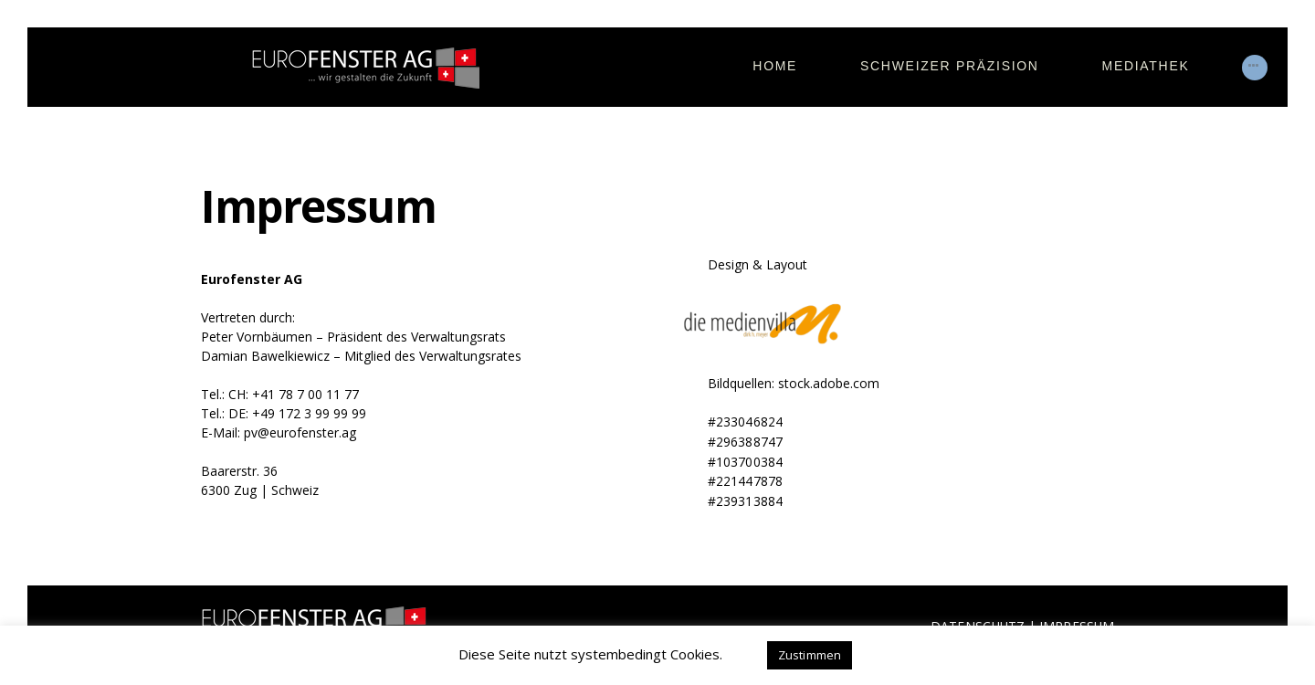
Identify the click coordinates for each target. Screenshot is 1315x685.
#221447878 (745, 479)
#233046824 (745, 421)
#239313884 (745, 498)
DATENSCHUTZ (978, 623)
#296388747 (745, 440)
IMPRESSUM (1076, 623)
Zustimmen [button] (810, 655)
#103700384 (745, 460)
